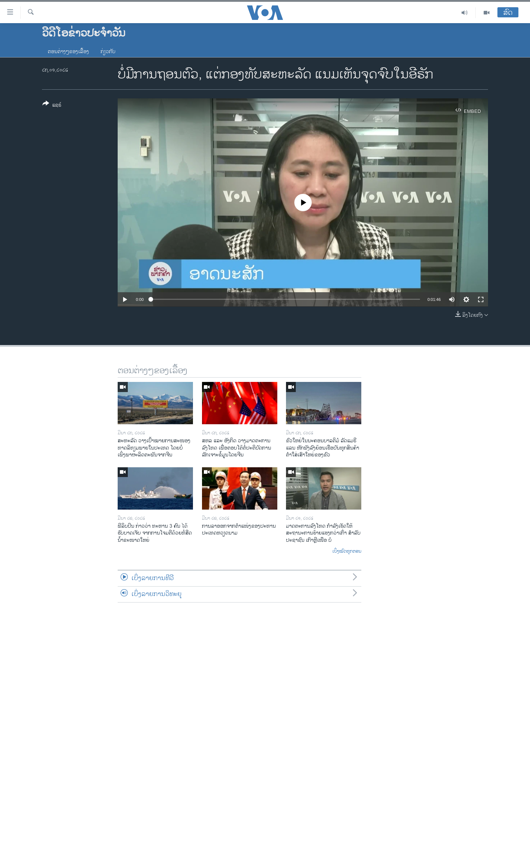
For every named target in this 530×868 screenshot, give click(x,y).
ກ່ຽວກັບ (108, 51)
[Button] (52, 105)
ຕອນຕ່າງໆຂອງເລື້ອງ (68, 51)
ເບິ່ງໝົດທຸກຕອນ (346, 551)
